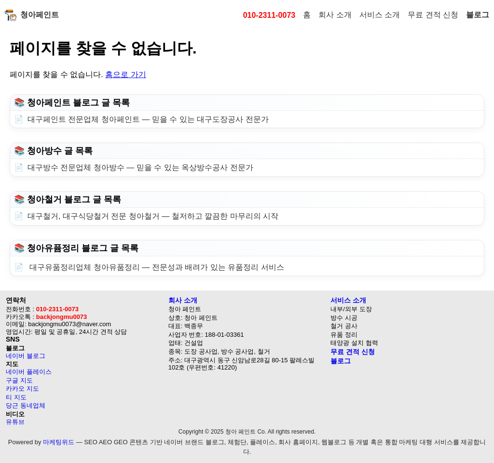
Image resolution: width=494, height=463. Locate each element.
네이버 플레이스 (29, 371)
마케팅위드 (58, 442)
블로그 (477, 15)
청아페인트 (32, 15)
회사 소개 (334, 15)
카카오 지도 (22, 388)
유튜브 (15, 421)
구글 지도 (19, 380)
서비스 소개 (379, 15)
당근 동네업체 (25, 405)
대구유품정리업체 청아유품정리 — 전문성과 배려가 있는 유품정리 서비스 (155, 267)
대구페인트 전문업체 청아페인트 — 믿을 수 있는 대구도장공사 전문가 (148, 119)
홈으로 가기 (125, 74)
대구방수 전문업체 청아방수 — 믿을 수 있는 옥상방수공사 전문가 (140, 167)
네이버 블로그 (25, 355)
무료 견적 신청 (433, 15)
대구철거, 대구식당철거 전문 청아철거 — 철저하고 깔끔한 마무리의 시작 (152, 216)
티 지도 (16, 397)
